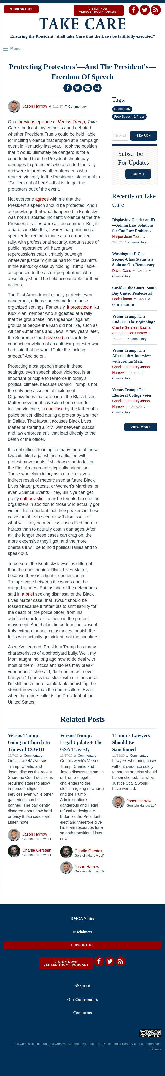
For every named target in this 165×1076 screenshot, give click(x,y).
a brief (28, 594)
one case (55, 408)
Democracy (122, 109)
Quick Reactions (123, 305)
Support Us (82, 945)
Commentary (77, 106)
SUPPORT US (21, 9)
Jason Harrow (34, 106)
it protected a (79, 307)
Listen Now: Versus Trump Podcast (98, 10)
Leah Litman (122, 299)
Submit (138, 174)
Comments (82, 1013)
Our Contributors (82, 999)
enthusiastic (31, 498)
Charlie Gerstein (125, 327)
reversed (54, 337)
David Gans (121, 271)
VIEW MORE (141, 427)
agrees (42, 199)
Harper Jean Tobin (126, 237)
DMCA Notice (82, 918)
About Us (82, 986)
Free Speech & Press (129, 116)
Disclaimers (83, 932)
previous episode (35, 121)
